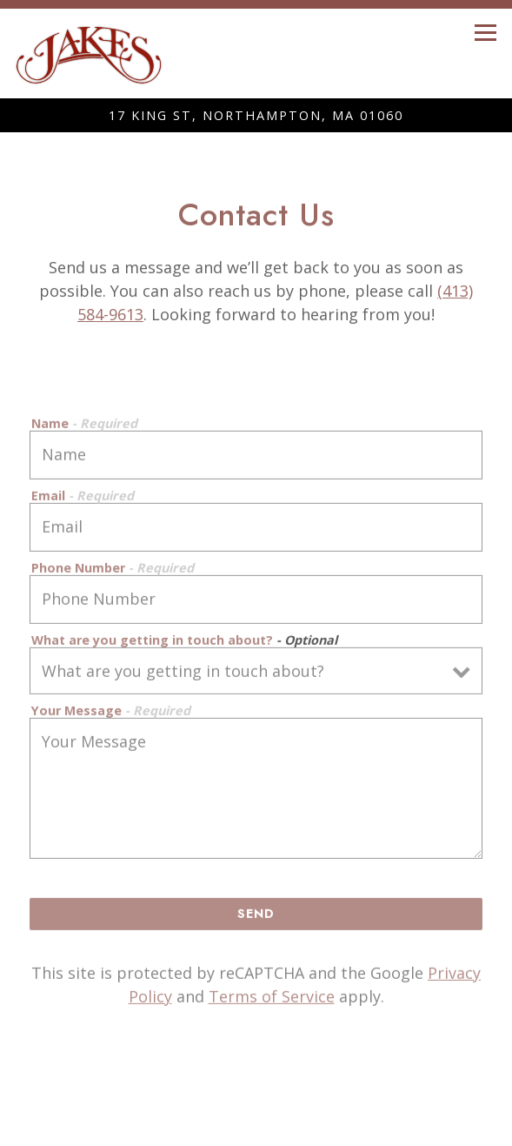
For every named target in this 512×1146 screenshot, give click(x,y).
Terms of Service (272, 999)
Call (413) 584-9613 (256, 1096)
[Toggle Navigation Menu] (485, 33)
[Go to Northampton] (256, 115)
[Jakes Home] (89, 53)
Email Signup (256, 1129)
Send (256, 916)
